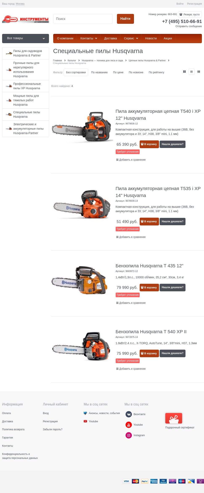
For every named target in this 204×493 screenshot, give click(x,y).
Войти (180, 3)
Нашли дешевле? (172, 144)
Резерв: (191, 14)
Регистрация (194, 3)
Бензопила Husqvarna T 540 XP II (151, 331)
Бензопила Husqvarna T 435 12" (150, 265)
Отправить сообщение (188, 26)
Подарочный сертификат (180, 421)
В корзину (150, 144)
